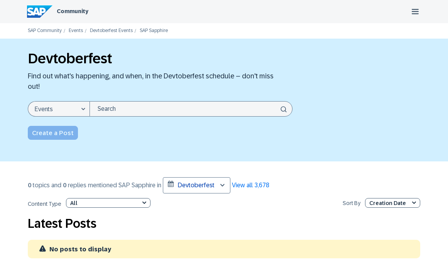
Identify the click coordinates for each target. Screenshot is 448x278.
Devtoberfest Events (111, 30)
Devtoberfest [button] (191, 184)
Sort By (351, 203)
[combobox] (191, 109)
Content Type (44, 204)
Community (72, 11)
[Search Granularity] (59, 109)
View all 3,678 (250, 185)
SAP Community (45, 30)
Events (76, 30)
